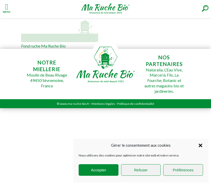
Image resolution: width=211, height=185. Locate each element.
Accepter (98, 170)
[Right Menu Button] (205, 8)
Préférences (183, 170)
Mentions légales (103, 104)
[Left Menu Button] (6, 8)
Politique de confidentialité (135, 104)
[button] (200, 145)
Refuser (141, 170)
